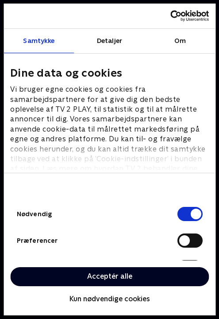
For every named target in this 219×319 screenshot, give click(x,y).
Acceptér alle (109, 276)
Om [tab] (180, 40)
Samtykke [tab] (38, 40)
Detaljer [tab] (109, 40)
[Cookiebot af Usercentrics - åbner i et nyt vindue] (170, 16)
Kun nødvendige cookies (109, 299)
